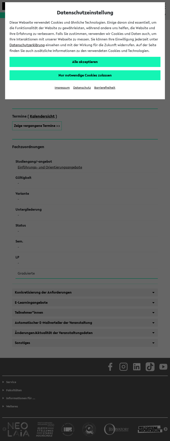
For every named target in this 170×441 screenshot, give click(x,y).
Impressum (62, 88)
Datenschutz (82, 88)
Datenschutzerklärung (27, 44)
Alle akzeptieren (85, 61)
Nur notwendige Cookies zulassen (85, 75)
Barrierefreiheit (104, 88)
